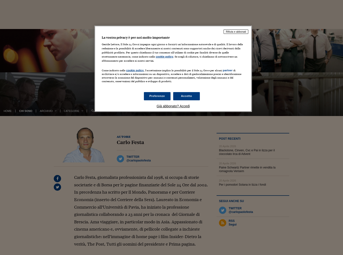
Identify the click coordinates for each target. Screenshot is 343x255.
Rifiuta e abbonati (236, 31)
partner (228, 70)
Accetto (186, 96)
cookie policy (164, 56)
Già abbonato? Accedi (173, 106)
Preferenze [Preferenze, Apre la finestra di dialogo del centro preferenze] (157, 96)
